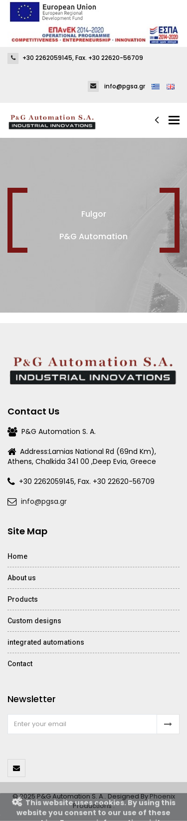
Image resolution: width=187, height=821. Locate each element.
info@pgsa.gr (44, 501)
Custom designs (34, 621)
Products (22, 599)
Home (17, 556)
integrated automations (45, 642)
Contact (19, 664)
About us (21, 578)
